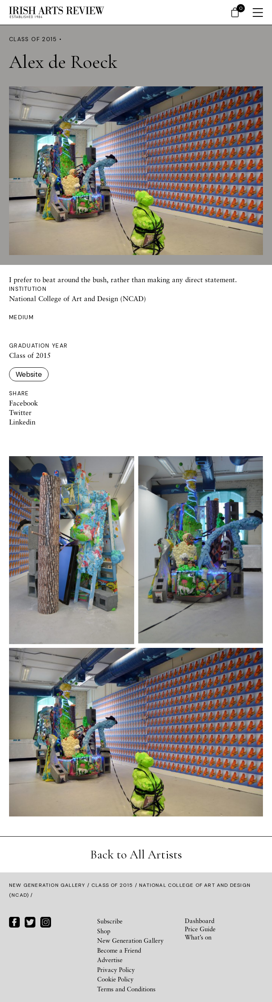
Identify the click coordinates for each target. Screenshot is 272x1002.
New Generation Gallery (47, 885)
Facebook (23, 403)
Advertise (110, 959)
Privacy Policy (116, 969)
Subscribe (110, 921)
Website (29, 374)
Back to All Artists (136, 854)
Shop (103, 931)
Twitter (20, 412)
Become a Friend (119, 950)
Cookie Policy (115, 979)
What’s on (198, 937)
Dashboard (199, 920)
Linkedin (22, 422)
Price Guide (200, 928)
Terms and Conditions (126, 989)
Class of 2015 (112, 885)
